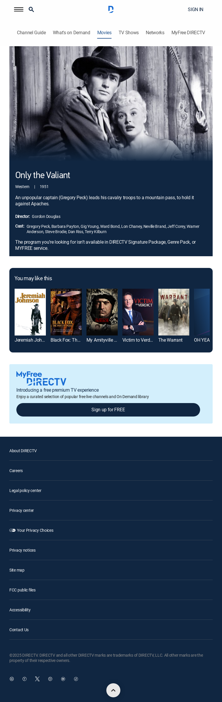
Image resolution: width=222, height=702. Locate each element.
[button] (18, 9)
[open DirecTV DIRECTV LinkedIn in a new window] (11, 679)
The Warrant (170, 340)
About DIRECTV (23, 450)
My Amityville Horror (106, 340)
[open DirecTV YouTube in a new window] (63, 679)
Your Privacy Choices (35, 530)
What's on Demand (71, 33)
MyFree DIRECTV (188, 33)
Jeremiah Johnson (33, 340)
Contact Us (19, 629)
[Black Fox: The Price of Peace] (66, 312)
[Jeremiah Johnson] (30, 312)
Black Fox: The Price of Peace (80, 340)
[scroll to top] (113, 690)
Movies (104, 33)
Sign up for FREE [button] (108, 409)
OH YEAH (203, 340)
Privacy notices (22, 550)
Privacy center (21, 510)
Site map (17, 570)
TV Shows (129, 33)
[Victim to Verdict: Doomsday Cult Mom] (138, 312)
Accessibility (19, 609)
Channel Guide (31, 33)
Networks (155, 33)
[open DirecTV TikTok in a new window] (76, 679)
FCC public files (22, 590)
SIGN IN (195, 9)
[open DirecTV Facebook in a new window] (24, 679)
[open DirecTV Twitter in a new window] (37, 679)
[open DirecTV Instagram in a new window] (50, 679)
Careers (16, 470)
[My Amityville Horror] (102, 312)
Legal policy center (25, 490)
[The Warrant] (174, 312)
